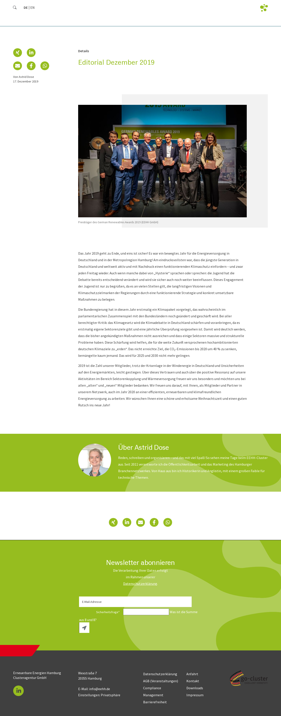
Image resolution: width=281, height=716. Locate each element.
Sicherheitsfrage (101, 612)
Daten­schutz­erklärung (140, 583)
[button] (17, 52)
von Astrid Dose (23, 77)
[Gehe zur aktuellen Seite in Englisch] (32, 7)
